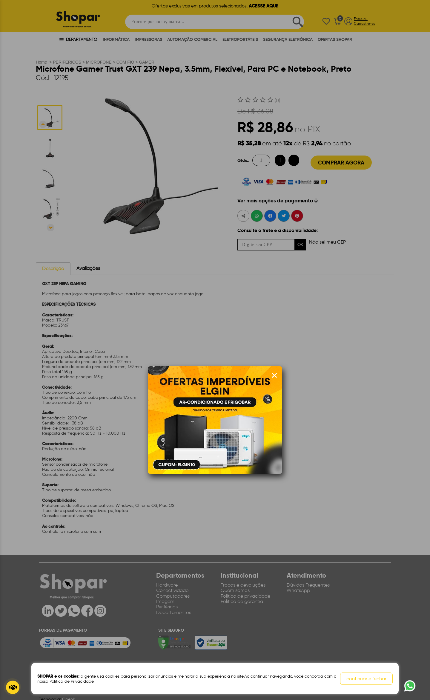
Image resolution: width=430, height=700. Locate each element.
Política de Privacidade (71, 681)
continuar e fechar (366, 678)
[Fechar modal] (274, 375)
